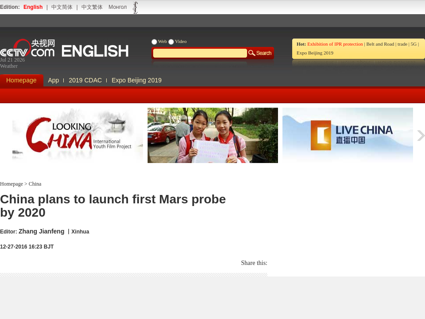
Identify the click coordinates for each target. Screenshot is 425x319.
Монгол (117, 7)
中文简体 (62, 7)
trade (402, 44)
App (53, 80)
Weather (9, 66)
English (32, 7)
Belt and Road (380, 44)
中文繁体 (92, 7)
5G (414, 44)
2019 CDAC (85, 80)
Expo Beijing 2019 (315, 52)
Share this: (254, 263)
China (34, 184)
